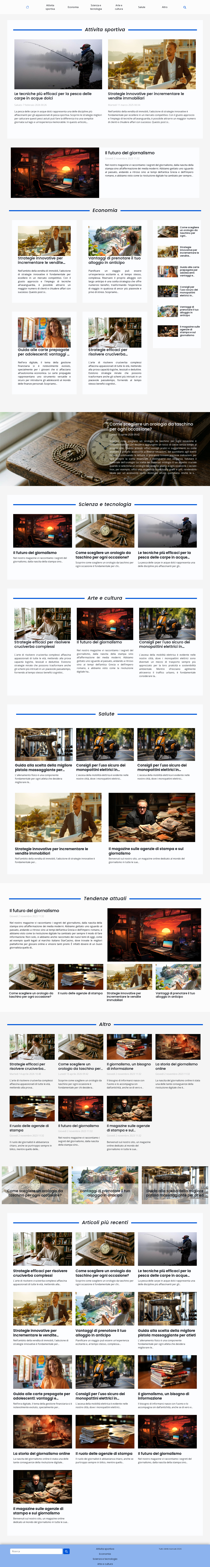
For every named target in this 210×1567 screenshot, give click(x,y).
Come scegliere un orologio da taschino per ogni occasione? (189, 233)
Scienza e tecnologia (96, 7)
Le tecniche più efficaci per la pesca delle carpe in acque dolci (53, 96)
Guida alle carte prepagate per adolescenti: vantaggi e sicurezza (43, 354)
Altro (164, 7)
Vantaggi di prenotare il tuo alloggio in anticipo (114, 260)
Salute (141, 7)
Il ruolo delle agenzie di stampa (80, 993)
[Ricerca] (36, 1551)
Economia (73, 7)
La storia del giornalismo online (176, 1066)
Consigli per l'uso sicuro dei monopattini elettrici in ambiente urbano (189, 294)
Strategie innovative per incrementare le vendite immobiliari (146, 96)
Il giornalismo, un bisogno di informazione (129, 1066)
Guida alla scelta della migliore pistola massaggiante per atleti (43, 770)
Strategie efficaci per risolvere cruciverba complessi (107, 354)
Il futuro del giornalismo (130, 153)
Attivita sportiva (50, 7)
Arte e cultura (119, 7)
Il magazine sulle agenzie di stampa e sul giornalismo (190, 331)
